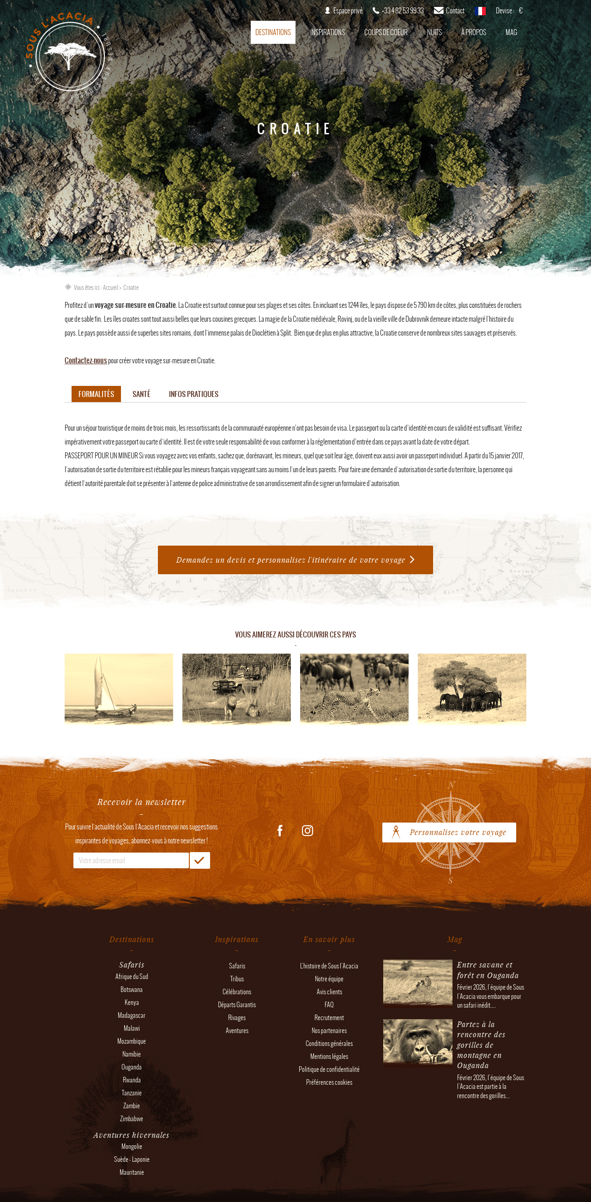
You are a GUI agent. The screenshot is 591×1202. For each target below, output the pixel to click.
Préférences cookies (329, 1082)
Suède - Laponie (132, 1159)
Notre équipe (329, 978)
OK (200, 860)
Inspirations (327, 32)
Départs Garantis (237, 1004)
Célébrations (237, 991)
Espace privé (347, 10)
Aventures (237, 1030)
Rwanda (132, 1080)
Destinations (273, 32)
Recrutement (329, 1017)
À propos (473, 32)
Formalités (96, 394)
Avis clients (329, 991)
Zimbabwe (131, 1118)
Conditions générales (329, 1043)
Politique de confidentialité (329, 1069)
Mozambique (131, 1041)
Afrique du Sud (131, 976)
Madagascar (131, 1015)
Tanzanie (132, 1092)
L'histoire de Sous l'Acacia (329, 966)
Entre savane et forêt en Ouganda (488, 970)
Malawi (132, 1028)
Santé (142, 394)
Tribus (237, 978)
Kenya (132, 1002)
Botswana (132, 989)
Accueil (110, 287)
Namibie (131, 1054)
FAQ (329, 1004)
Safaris (237, 966)
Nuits (434, 32)
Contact (455, 10)
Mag (511, 32)
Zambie (131, 1105)
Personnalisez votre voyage (458, 832)
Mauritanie (132, 1172)
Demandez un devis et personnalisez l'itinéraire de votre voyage (290, 560)
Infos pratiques (193, 394)
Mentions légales (329, 1056)
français (480, 14)
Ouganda (131, 1067)
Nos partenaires (329, 1030)
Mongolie (131, 1146)
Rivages (237, 1017)
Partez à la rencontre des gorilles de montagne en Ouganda (481, 1044)
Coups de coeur (386, 32)
